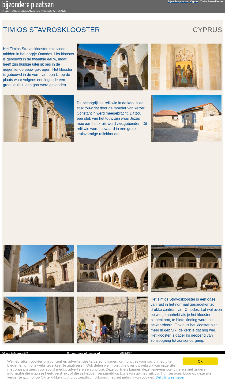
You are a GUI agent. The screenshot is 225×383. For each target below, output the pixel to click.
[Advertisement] (49, 193)
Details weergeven (170, 377)
